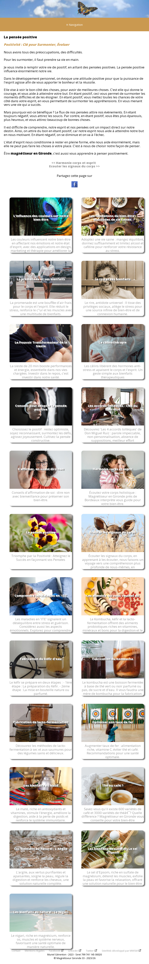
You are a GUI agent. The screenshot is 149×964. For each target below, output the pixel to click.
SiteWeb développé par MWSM (120, 950)
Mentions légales (35, 950)
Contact (16, 950)
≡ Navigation (74, 24)
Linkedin (73, 950)
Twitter (90, 950)
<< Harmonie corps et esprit (73, 163)
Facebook (54, 950)
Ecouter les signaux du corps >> (74, 166)
